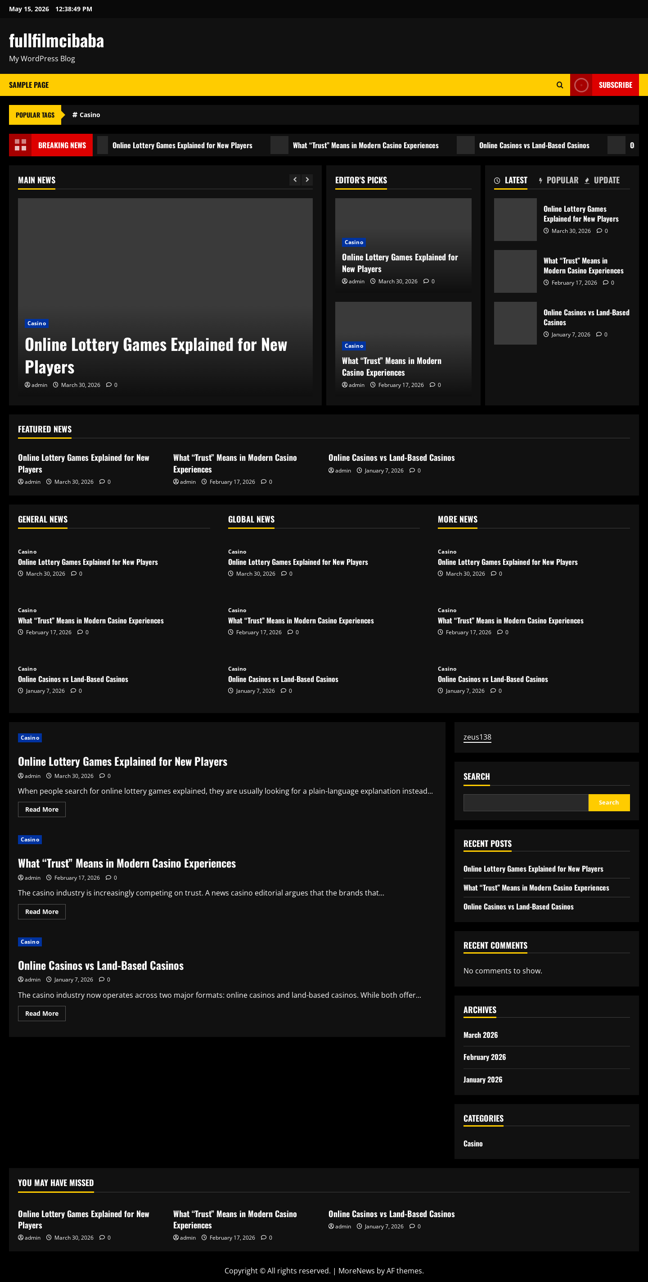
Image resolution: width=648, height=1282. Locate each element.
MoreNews (356, 1271)
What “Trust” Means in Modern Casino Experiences (359, 145)
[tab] (517, 181)
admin (39, 385)
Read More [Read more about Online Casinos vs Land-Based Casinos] (45, 1015)
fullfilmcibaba (56, 39)
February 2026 (485, 1056)
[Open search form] (560, 85)
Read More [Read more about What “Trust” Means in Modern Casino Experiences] (45, 913)
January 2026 (483, 1079)
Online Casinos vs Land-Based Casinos (528, 145)
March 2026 (481, 1034)
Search (477, 776)
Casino (90, 114)
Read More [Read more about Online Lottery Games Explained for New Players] (45, 811)
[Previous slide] (295, 180)
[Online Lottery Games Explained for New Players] (165, 297)
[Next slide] (307, 180)
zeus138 (477, 737)
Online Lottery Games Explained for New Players (176, 145)
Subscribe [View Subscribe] (601, 85)
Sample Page (29, 84)
